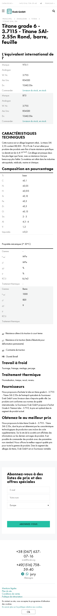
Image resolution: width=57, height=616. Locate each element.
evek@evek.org (28, 559)
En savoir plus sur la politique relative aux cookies (22, 607)
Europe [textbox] (13, 505)
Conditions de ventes (11, 593)
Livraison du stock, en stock (34, 90)
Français (50, 3)
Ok (28, 612)
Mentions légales (9, 588)
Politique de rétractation (12, 596)
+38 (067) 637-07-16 (28, 553)
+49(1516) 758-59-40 (28, 3)
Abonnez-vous (28, 524)
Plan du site (7, 591)
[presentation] (24, 514)
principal (7, 19)
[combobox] (28, 505)
